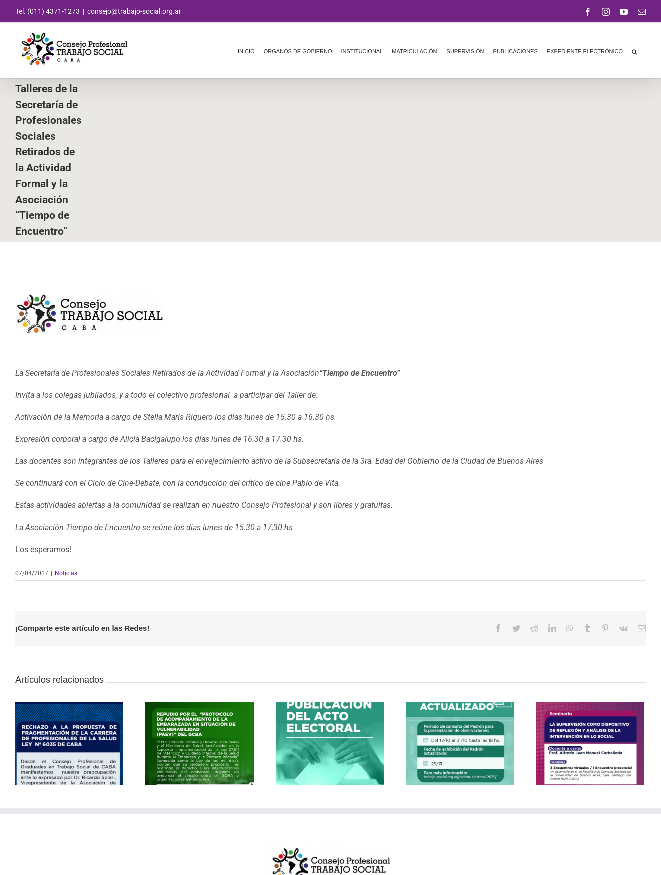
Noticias (66, 573)
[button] (634, 50)
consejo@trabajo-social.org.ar (134, 11)
